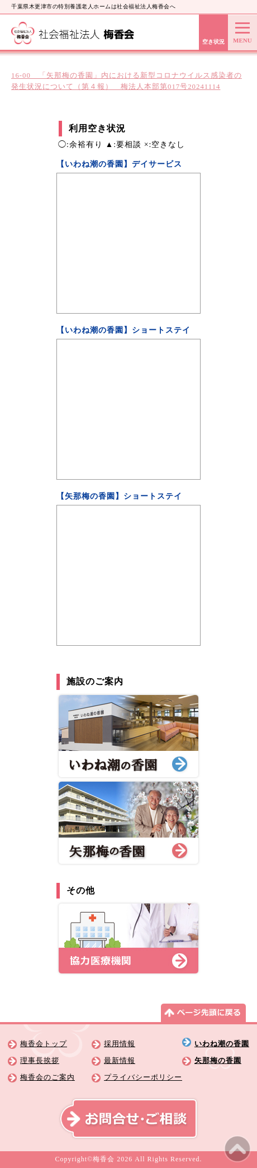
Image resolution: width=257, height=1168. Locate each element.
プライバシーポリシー (143, 1077)
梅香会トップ (43, 1044)
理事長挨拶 (39, 1061)
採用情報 (119, 1044)
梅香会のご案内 (47, 1077)
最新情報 (119, 1061)
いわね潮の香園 (221, 1044)
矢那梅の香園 (217, 1061)
